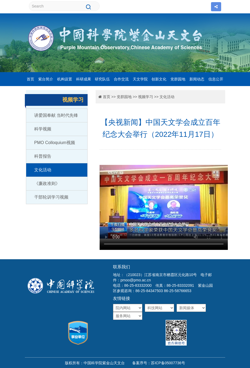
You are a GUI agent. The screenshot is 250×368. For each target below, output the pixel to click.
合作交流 (121, 79)
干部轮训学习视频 (51, 197)
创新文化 (158, 79)
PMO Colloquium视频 (54, 142)
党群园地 (177, 79)
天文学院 (140, 79)
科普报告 (42, 156)
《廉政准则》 (47, 183)
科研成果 (83, 79)
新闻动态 (196, 79)
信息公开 (215, 79)
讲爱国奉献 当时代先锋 (56, 115)
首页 (30, 79)
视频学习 (145, 97)
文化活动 (42, 170)
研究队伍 (102, 79)
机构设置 (64, 79)
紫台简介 (45, 79)
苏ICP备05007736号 (168, 363)
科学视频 (42, 129)
